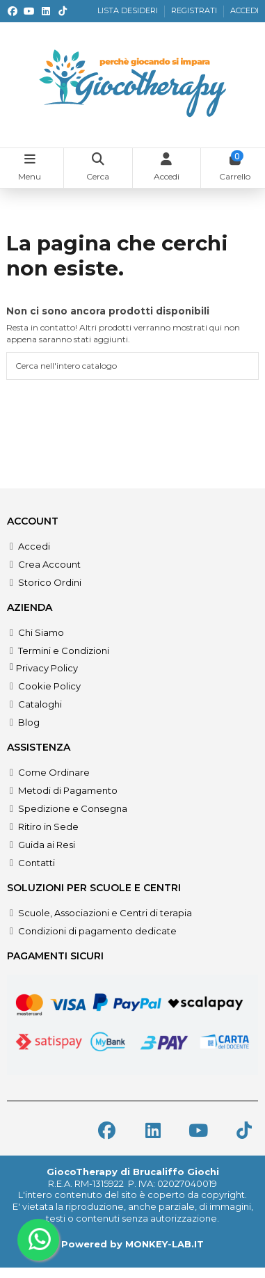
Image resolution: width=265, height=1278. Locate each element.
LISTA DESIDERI (128, 10)
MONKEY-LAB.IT (164, 1243)
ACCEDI (244, 10)
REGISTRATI (195, 10)
